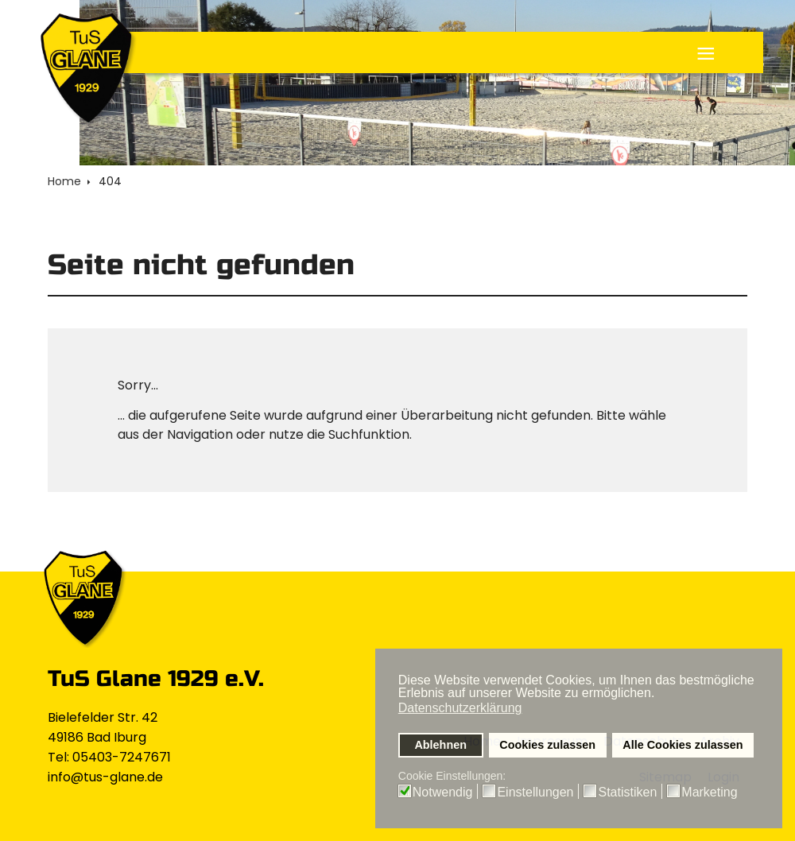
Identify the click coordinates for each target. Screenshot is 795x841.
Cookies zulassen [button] (547, 744)
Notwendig (443, 792)
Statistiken (627, 792)
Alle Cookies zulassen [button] (682, 744)
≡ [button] (706, 56)
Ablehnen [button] (440, 744)
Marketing (709, 792)
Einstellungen (535, 792)
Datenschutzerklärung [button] (460, 708)
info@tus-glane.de (105, 777)
